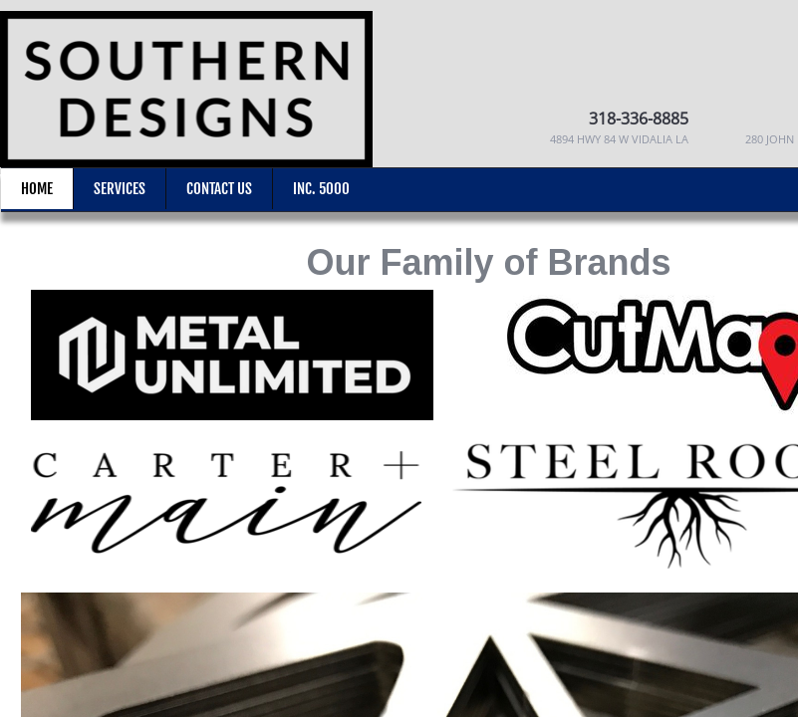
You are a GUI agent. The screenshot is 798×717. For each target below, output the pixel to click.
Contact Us (219, 188)
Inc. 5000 (321, 188)
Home (37, 188)
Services (119, 188)
